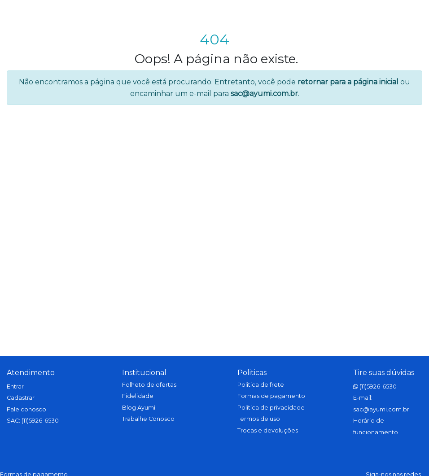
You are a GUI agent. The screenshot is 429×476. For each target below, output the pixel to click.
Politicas (252, 372)
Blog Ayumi (138, 407)
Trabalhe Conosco (148, 418)
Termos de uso (258, 418)
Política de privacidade (271, 407)
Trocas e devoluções (267, 430)
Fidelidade (137, 396)
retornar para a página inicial (348, 82)
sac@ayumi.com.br (264, 93)
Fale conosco (26, 409)
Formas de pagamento (271, 396)
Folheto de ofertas (149, 384)
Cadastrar (21, 397)
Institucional (144, 372)
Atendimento (31, 372)
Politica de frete (260, 384)
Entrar (15, 386)
